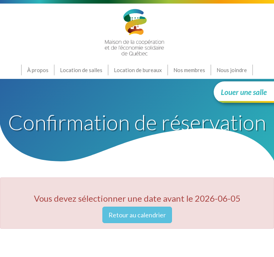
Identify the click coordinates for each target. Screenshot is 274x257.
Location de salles (81, 70)
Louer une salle (244, 91)
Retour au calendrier (137, 215)
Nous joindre (232, 70)
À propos (38, 70)
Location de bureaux (138, 70)
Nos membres (189, 70)
